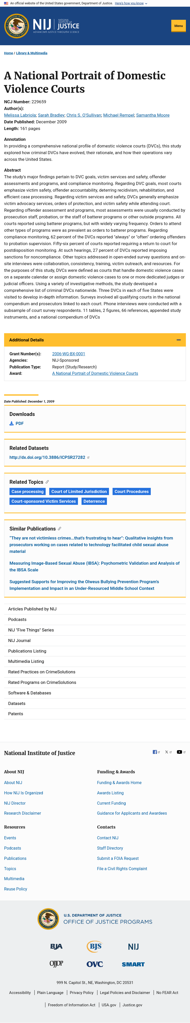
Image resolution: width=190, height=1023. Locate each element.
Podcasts (12, 848)
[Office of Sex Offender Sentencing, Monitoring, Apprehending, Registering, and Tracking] (133, 963)
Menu (178, 26)
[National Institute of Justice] (133, 944)
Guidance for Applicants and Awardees (132, 813)
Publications (15, 858)
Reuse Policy (15, 889)
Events (10, 837)
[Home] (56, 26)
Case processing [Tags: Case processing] (28, 491)
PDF (20, 423)
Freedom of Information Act (71, 1005)
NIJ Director (15, 803)
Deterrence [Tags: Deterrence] (94, 501)
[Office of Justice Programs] (16, 26)
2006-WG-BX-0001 (68, 353)
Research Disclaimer (22, 813)
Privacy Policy (81, 992)
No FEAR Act (167, 992)
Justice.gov (132, 1005)
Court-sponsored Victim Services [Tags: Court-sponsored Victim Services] (44, 501)
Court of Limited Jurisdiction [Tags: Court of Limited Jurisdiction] (79, 491)
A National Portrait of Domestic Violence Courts (95, 373)
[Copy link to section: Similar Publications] (58, 528)
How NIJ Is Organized (23, 792)
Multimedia (14, 878)
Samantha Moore (152, 115)
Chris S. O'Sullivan (83, 115)
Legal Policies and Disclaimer (125, 992)
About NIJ (13, 782)
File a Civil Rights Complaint (122, 868)
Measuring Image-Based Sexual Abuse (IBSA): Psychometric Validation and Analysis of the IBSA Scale (94, 566)
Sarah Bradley (51, 115)
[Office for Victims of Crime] (95, 964)
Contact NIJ (108, 837)
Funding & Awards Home (119, 782)
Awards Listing (110, 792)
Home (8, 53)
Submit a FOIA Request (118, 858)
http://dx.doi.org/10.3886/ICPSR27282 (49, 457)
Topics (10, 868)
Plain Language (50, 992)
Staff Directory (110, 848)
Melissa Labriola (20, 115)
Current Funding (111, 803)
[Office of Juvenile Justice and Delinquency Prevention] (56, 965)
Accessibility (20, 992)
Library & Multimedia (31, 53)
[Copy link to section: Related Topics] (46, 481)
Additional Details (26, 339)
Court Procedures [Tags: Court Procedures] (132, 491)
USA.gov (109, 1005)
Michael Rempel (118, 115)
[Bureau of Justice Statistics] (95, 950)
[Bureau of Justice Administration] (57, 944)
